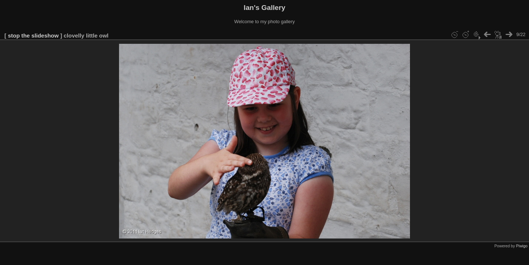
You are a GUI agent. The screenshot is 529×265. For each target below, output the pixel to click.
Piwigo (522, 246)
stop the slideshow (33, 35)
